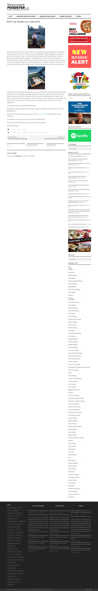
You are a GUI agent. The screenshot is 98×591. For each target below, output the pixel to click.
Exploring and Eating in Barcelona (76, 167)
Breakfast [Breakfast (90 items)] (11, 513)
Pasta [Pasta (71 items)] (19, 551)
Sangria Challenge (72, 466)
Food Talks (70, 392)
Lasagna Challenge (72, 418)
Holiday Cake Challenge (73, 404)
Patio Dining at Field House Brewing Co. (16, 144)
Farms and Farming (15, 129)
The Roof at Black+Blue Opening (17, 139)
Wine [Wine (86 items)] (10, 581)
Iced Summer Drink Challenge (75, 412)
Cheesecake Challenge (73, 350)
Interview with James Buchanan (75, 172)
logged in (19, 156)
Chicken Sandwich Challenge (74, 356)
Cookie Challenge (72, 375)
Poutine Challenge (72, 454)
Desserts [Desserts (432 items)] (11, 524)
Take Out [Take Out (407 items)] (20, 559)
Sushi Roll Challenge (73, 347)
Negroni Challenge (72, 435)
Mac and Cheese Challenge (74, 319)
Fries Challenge (71, 313)
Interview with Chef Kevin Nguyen (38, 531)
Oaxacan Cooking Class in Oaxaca (80, 550)
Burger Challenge (72, 286)
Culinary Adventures (66, 16)
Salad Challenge (72, 460)
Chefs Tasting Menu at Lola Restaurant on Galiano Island (82, 511)
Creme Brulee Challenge (73, 302)
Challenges (70, 298)
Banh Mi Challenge (72, 275)
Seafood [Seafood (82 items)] (20, 557)
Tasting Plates (71, 485)
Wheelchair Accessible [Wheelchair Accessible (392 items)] (14, 579)
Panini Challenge (72, 443)
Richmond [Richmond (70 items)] (17, 554)
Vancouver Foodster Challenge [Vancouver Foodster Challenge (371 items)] (16, 570)
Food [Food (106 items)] (18, 529)
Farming (24, 132)
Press (69, 457)
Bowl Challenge (71, 278)
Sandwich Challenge (73, 463)
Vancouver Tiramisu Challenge (58, 537)
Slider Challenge (72, 468)
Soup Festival (71, 471)
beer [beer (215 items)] (10, 510)
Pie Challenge (71, 330)
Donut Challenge (72, 387)
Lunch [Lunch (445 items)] (17, 540)
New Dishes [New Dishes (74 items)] (11, 546)
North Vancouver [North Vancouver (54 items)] (12, 549)
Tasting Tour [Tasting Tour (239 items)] (12, 562)
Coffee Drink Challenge (73, 370)
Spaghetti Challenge (72, 344)
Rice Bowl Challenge (72, 339)
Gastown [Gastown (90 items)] (11, 535)
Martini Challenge (72, 423)
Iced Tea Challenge (72, 316)
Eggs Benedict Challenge (73, 389)
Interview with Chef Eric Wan (36, 537)
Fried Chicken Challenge (73, 310)
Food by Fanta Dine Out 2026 (74, 193)
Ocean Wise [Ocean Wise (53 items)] (11, 551)
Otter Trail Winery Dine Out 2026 (75, 224)
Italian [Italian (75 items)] (18, 538)
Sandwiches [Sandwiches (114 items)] (12, 557)
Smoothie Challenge (72, 341)
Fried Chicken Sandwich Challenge (76, 398)
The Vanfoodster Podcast (74, 488)
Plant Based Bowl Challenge (74, 333)
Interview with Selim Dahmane (37, 549)
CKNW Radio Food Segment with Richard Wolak (79, 367)
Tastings (78, 16)
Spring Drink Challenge (73, 474)
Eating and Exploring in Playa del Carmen (77, 196)
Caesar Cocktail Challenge (74, 289)
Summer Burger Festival (73, 477)
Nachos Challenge (72, 325)
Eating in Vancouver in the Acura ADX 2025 (78, 180)
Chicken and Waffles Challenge (75, 353)
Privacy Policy (71, 272)
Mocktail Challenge (72, 429)
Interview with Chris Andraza (36, 543)
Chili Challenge (71, 299)
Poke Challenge (71, 336)
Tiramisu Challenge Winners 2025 (59, 531)
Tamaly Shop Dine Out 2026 (74, 227)
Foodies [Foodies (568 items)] (11, 532)
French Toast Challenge (73, 395)
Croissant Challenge (72, 381)
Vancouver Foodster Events (48, 16)
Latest (10, 16)
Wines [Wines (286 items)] (16, 581)
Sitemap (70, 268)
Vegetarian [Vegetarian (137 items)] (11, 576)
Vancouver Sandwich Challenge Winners (60, 549)
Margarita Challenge (73, 421)
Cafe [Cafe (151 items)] (10, 516)
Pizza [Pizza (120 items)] (10, 554)
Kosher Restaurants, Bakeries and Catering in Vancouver (35, 144)
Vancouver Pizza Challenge (74, 156)
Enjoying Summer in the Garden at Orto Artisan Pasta (55, 144)
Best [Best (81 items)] (16, 510)
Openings (70, 440)
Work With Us (71, 497)
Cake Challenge (71, 292)
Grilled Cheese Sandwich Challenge (76, 401)
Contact (70, 373)
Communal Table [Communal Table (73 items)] (12, 521)
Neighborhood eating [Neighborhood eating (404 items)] (14, 543)
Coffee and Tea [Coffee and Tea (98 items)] (12, 518)
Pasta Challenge (72, 446)
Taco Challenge (71, 483)
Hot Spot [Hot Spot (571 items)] (18, 535)
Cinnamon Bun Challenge (74, 364)
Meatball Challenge (72, 322)
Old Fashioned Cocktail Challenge (76, 437)
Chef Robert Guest (16, 132)
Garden (30, 132)
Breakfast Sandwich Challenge (75, 281)
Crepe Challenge (72, 305)
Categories (70, 295)
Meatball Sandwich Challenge (75, 426)
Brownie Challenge (72, 284)
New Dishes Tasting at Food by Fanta (76, 220)
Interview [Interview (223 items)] (11, 538)
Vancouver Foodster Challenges (26, 16)
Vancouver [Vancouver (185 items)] (11, 568)
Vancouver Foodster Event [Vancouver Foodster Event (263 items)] (15, 573)
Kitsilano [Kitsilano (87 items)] (10, 540)
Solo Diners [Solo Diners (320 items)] (11, 559)
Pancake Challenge (72, 327)
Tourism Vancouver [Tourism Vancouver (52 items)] (13, 565)
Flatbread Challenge (72, 308)
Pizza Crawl (71, 452)
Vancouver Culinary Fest (73, 494)
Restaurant (45, 132)
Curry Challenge (72, 384)
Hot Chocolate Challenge (74, 409)
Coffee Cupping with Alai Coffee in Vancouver (78, 185)
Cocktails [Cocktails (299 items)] (17, 516)
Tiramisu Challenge (72, 491)
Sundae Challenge (72, 480)
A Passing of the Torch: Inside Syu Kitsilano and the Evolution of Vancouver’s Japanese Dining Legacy (79, 211)
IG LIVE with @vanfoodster (74, 415)
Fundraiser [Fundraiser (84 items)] (18, 532)
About (69, 266)
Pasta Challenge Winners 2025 (58, 543)
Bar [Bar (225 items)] (20, 507)
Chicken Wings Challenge (74, 358)
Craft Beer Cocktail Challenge (75, 378)
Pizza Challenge (72, 449)
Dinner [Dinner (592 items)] (19, 524)
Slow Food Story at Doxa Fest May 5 (54, 139)
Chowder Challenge (72, 361)
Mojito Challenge (72, 432)
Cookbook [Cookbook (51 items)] (22, 521)
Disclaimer (70, 269)
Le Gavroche (42, 114)
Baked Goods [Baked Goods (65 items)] (12, 507)
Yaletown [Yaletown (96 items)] (11, 584)
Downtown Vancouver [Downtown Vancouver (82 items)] (14, 527)
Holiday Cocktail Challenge (74, 406)
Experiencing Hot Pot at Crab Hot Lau (76, 205)
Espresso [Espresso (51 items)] (11, 529)
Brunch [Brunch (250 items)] (19, 513)
